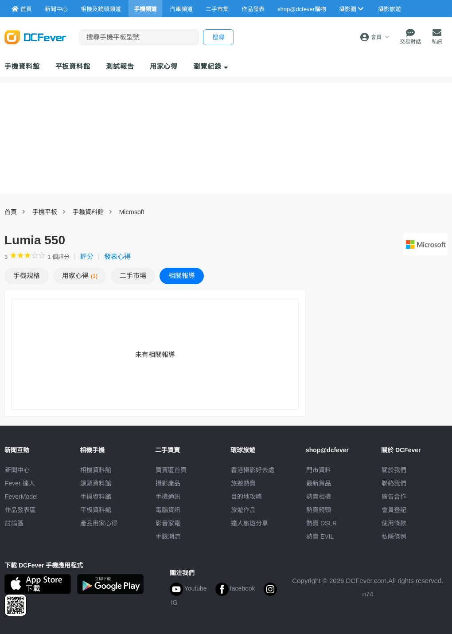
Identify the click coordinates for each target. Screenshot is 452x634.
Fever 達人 (20, 483)
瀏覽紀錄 (210, 66)
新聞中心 (17, 470)
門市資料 (318, 470)
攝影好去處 (252, 470)
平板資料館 (73, 66)
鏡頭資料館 (95, 483)
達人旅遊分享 (249, 523)
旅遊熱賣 (243, 483)
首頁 (10, 211)
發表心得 (117, 256)
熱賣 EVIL (320, 536)
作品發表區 (20, 509)
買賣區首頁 (171, 470)
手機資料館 (22, 66)
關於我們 (394, 470)
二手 (133, 275)
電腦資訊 (168, 509)
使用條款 (394, 523)
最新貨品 (318, 483)
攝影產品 (168, 483)
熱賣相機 (318, 496)
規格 (26, 275)
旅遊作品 (243, 509)
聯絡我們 (394, 483)
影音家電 (168, 523)
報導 (181, 275)
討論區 (14, 523)
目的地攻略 (246, 496)
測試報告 (120, 66)
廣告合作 (394, 496)
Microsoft (131, 211)
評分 (87, 256)
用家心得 (164, 66)
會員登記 (394, 509)
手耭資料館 (88, 211)
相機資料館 (95, 470)
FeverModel (21, 496)
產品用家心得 (98, 523)
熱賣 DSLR (321, 523)
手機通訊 (168, 496)
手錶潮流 (168, 536)
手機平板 (44, 211)
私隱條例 (394, 536)
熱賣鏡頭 (318, 509)
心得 (79, 275)
